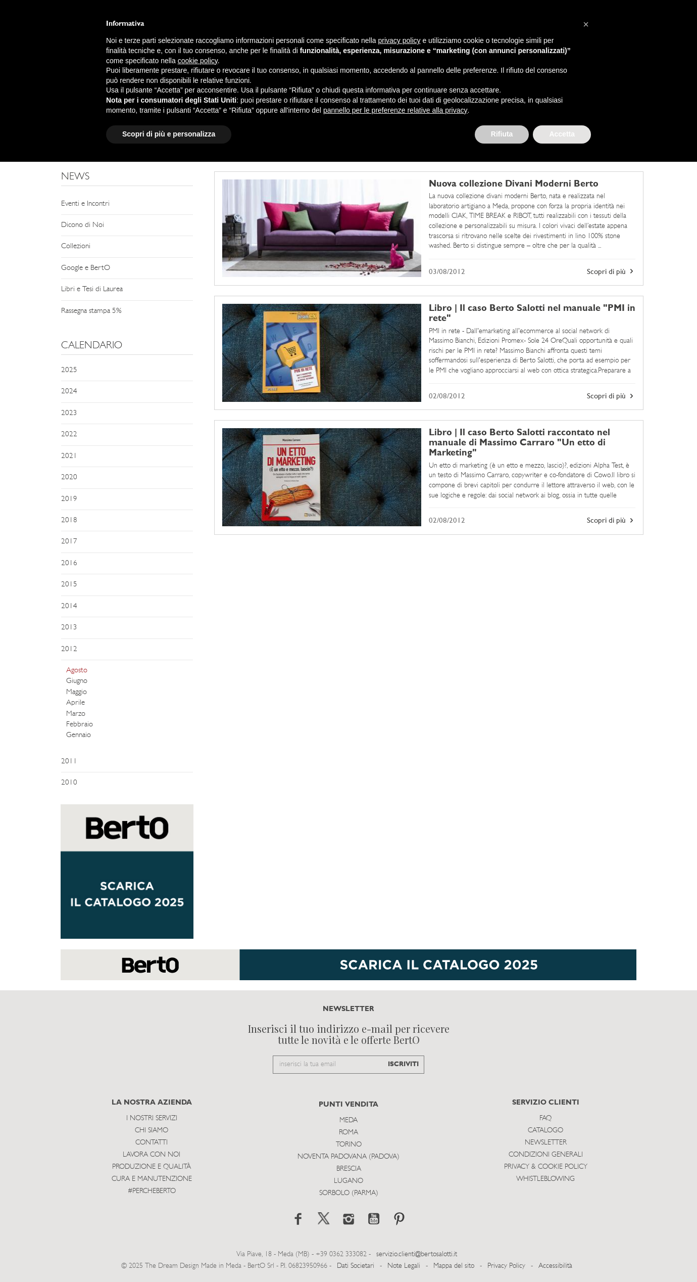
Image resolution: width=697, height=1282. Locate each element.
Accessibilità (555, 1266)
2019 (69, 499)
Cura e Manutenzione (152, 1179)
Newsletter (546, 1143)
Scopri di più (611, 271)
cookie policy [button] (198, 61)
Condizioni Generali (546, 1155)
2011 (69, 761)
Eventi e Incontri (85, 204)
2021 (69, 456)
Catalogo (545, 1130)
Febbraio (79, 724)
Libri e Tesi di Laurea (92, 289)
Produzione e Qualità (151, 1167)
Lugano (348, 1181)
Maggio (76, 692)
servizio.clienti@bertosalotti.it (416, 1254)
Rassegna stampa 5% (91, 311)
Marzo (75, 714)
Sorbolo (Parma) (348, 1193)
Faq (545, 1118)
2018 (69, 520)
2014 (69, 606)
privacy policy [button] (399, 40)
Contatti (151, 1143)
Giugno (76, 681)
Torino (349, 1145)
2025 (69, 370)
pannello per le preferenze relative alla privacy (395, 110)
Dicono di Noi (82, 225)
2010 (69, 783)
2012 (69, 649)
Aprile (75, 703)
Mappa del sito (453, 1266)
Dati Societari (355, 1266)
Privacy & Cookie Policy (545, 1167)
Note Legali (403, 1266)
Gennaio (78, 735)
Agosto (76, 670)
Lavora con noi (151, 1155)
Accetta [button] (562, 134)
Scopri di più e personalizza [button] (168, 134)
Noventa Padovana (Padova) (348, 1157)
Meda (348, 1120)
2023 (69, 413)
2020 (69, 477)
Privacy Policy (506, 1266)
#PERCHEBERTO (152, 1191)
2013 (69, 627)
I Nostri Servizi (151, 1118)
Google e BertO (85, 268)
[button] (586, 24)
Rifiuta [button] (502, 134)
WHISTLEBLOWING (545, 1179)
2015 (69, 584)
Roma (348, 1132)
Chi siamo (151, 1130)
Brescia (348, 1169)
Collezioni (75, 246)
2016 (69, 563)
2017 (69, 541)
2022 (69, 434)
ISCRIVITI (403, 1064)
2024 (69, 391)
